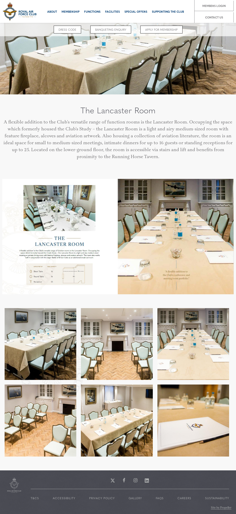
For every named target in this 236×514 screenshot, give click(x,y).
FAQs (160, 498)
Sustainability (217, 498)
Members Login (214, 6)
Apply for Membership (161, 29)
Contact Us (214, 17)
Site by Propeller (221, 507)
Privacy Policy (102, 498)
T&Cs (35, 498)
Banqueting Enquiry (110, 29)
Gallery (135, 498)
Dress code (67, 29)
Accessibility (64, 498)
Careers (184, 498)
